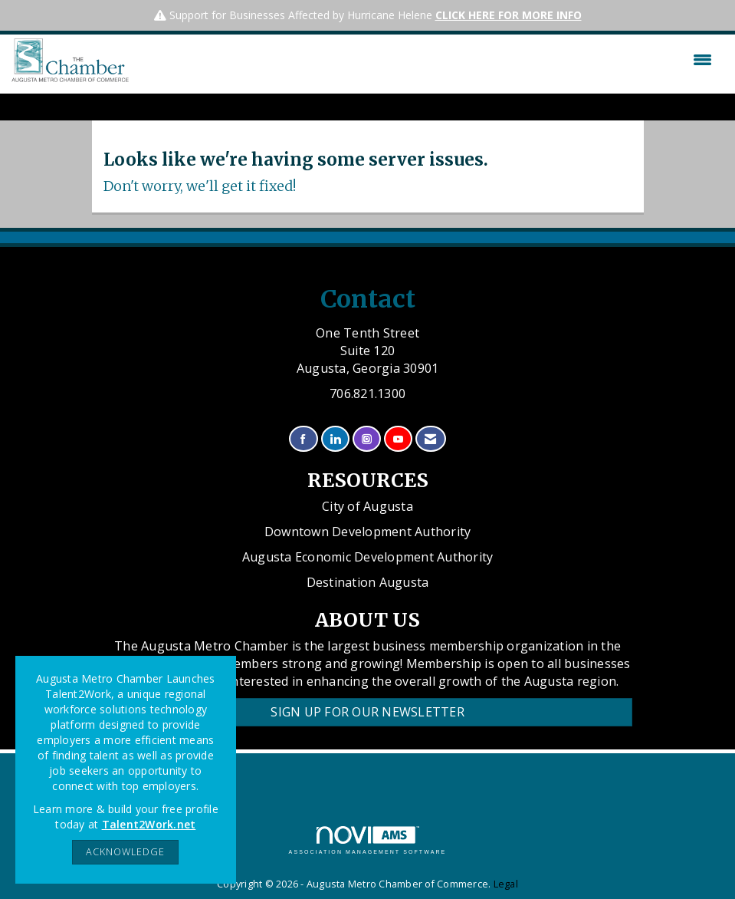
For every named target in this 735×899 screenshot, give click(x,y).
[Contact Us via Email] (430, 439)
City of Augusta (367, 506)
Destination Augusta (368, 582)
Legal (506, 884)
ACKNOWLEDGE (125, 851)
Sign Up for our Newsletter (367, 711)
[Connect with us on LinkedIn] (335, 439)
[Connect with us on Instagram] (367, 439)
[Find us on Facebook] (303, 439)
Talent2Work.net (149, 824)
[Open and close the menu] (424, 59)
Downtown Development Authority (367, 531)
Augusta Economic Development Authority (368, 556)
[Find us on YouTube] (398, 439)
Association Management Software (368, 840)
